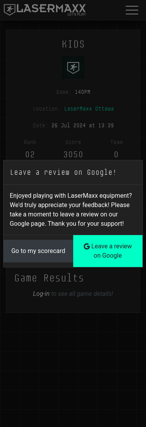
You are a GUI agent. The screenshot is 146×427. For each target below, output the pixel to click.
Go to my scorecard (38, 251)
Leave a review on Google (108, 250)
